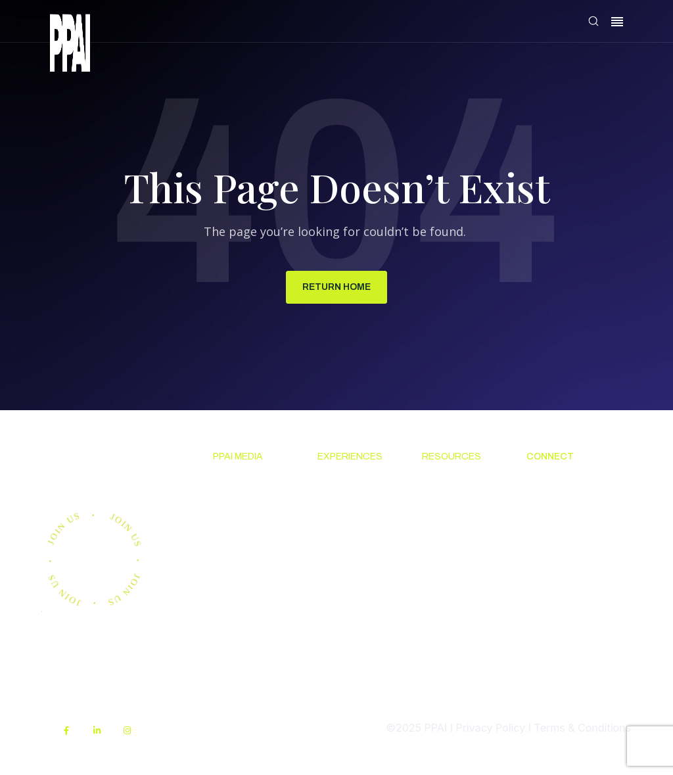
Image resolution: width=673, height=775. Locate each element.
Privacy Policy (490, 727)
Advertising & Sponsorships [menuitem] (247, 580)
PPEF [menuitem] (434, 606)
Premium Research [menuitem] (235, 516)
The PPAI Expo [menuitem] (353, 524)
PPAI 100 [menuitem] (234, 548)
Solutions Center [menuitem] (445, 491)
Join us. (98, 465)
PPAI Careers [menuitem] (558, 596)
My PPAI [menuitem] (442, 629)
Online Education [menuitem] (446, 573)
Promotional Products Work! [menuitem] (564, 539)
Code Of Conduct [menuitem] (442, 532)
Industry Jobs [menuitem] (559, 572)
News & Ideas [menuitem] (246, 483)
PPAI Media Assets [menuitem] (450, 662)
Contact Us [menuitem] (553, 507)
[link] (70, 45)
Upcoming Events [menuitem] (342, 491)
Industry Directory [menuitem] (340, 597)
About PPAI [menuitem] (554, 483)
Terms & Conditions (582, 727)
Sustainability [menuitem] (455, 695)
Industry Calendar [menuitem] (339, 557)
